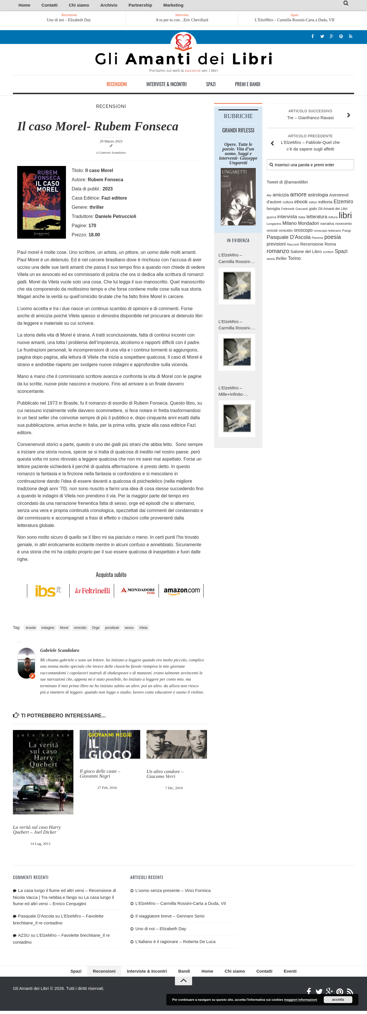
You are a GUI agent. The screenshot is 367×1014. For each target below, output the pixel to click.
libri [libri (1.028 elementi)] (345, 216)
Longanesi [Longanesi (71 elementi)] (274, 225)
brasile (31, 629)
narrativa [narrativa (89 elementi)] (327, 225)
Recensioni (117, 85)
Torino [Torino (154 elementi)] (294, 259)
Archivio (86, 5)
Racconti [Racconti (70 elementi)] (293, 245)
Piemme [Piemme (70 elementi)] (317, 239)
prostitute (112, 629)
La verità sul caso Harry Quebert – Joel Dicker (37, 831)
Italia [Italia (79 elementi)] (301, 218)
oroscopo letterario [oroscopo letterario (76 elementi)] (327, 231)
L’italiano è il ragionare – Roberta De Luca (175, 942)
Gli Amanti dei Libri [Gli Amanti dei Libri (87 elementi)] (333, 210)
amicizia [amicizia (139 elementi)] (281, 195)
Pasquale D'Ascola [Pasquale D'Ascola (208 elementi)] (289, 238)
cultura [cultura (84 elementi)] (288, 203)
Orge (96, 629)
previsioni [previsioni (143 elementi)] (276, 245)
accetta (338, 1000)
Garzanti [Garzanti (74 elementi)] (302, 210)
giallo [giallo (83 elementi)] (313, 210)
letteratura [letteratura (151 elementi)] (317, 217)
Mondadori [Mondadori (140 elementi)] (308, 224)
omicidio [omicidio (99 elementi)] (285, 231)
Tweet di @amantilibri (287, 183)
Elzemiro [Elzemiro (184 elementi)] (343, 203)
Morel (64, 629)
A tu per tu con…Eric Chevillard (182, 21)
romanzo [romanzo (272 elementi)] (278, 252)
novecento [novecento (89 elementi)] (343, 225)
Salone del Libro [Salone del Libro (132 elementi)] (306, 252)
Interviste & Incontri (167, 85)
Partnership (111, 5)
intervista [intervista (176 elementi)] (287, 218)
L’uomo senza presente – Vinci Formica (172, 891)
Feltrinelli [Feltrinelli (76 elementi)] (287, 210)
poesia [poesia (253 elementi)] (332, 238)
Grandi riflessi (238, 131)
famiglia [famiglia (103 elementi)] (273, 210)
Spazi (211, 85)
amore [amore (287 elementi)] (298, 195)
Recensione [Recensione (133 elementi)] (311, 245)
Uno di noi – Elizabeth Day (69, 21)
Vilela (143, 629)
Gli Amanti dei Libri (183, 53)
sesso (129, 629)
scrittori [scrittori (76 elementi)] (328, 252)
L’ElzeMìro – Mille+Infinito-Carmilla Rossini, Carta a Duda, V (234, 392)
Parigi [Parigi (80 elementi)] (346, 231)
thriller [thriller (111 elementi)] (281, 259)
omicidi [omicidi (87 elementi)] (272, 231)
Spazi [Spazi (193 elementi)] (341, 252)
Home (22, 5)
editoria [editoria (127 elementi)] (325, 202)
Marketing (137, 5)
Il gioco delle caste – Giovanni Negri (100, 775)
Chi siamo (64, 5)
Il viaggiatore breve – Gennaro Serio (169, 917)
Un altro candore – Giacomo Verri (165, 775)
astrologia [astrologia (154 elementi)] (318, 195)
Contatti (41, 5)
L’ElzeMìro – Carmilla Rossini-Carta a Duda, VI (234, 326)
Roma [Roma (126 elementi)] (330, 245)
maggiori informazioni (300, 999)
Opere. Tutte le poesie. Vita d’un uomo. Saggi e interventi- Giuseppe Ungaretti (238, 154)
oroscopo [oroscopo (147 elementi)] (303, 231)
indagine (47, 629)
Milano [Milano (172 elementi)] (289, 224)
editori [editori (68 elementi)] (313, 203)
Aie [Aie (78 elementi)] (269, 196)
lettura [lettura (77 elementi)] (333, 218)
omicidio (80, 629)
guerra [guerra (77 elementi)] (271, 218)
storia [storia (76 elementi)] (271, 260)
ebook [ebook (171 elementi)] (301, 203)
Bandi (183, 973)
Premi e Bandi (247, 85)
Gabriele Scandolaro (112, 153)
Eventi (274, 973)
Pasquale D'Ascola (36, 917)
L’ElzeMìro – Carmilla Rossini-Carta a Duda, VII (294, 21)
